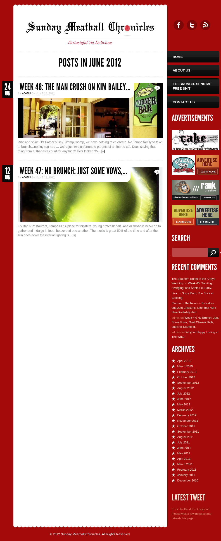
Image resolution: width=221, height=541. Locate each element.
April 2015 (184, 361)
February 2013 (187, 371)
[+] (103, 151)
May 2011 (183, 453)
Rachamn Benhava (184, 303)
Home (178, 57)
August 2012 (185, 388)
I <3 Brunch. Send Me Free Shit (192, 86)
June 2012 (184, 399)
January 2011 (186, 475)
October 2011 (186, 426)
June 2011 (184, 448)
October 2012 (186, 377)
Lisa (174, 293)
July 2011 (183, 442)
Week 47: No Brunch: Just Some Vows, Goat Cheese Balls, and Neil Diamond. (195, 322)
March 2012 (185, 410)
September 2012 (188, 382)
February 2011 (187, 469)
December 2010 (187, 480)
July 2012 (183, 393)
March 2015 (185, 366)
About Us (181, 70)
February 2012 (187, 415)
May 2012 (183, 404)
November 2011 (187, 420)
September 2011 (188, 431)
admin (26, 93)
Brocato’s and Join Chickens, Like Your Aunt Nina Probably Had (194, 308)
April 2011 (184, 458)
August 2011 (185, 437)
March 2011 (185, 464)
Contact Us (184, 102)
